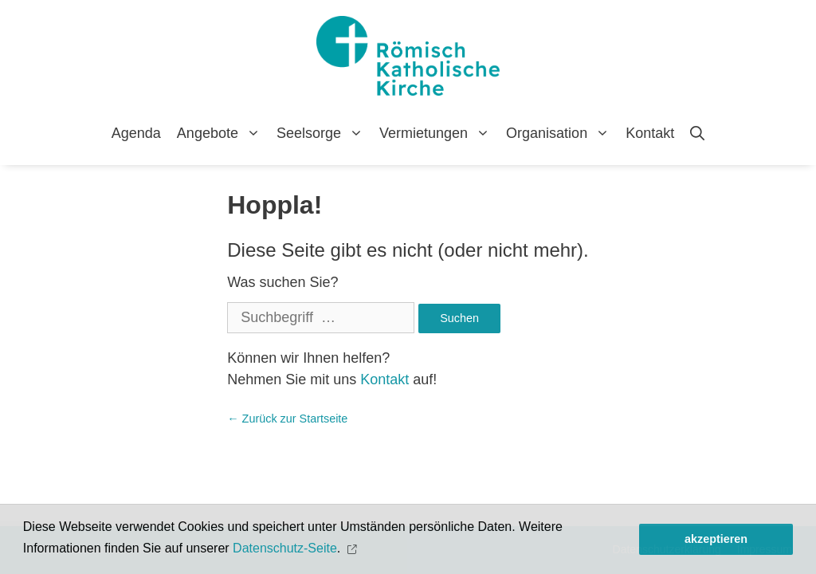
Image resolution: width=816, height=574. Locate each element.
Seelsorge (324, 133)
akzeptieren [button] (716, 539)
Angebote (223, 133)
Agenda (136, 133)
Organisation (562, 133)
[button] (354, 549)
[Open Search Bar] (697, 133)
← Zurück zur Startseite (287, 418)
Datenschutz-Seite (285, 548)
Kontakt (650, 133)
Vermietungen (438, 133)
